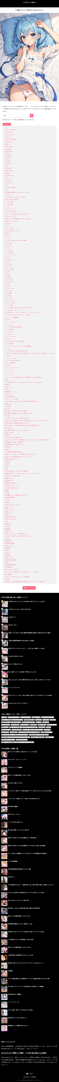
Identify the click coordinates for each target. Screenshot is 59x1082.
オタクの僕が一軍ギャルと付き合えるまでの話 (19, 307)
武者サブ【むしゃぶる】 (12, 504)
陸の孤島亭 (8, 574)
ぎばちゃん (8, 233)
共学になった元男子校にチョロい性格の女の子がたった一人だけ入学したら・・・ (29, 420)
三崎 (6, 380)
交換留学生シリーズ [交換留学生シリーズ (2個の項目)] (46, 732)
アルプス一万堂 (9, 303)
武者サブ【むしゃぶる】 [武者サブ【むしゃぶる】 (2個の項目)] (8, 739)
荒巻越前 (7, 548)
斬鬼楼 (7, 490)
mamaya (7, 158)
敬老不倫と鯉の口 (10, 483)
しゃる (7, 238)
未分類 (7, 500)
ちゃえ (7, 247)
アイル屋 (7, 295)
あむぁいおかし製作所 (11, 199)
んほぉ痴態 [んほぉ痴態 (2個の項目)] (14, 732)
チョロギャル (9, 334)
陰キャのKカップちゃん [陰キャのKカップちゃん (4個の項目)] (29, 722)
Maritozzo (8, 161)
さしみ (7, 235)
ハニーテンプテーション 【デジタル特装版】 (18, 346)
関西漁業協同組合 (10, 565)
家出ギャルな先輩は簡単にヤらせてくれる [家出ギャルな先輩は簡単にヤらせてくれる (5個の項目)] (12, 719)
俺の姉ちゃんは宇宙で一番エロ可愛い (16, 411)
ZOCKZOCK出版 (10, 187)
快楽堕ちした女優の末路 (12, 476)
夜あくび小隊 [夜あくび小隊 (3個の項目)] (42, 724)
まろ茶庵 (7, 276)
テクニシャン (9, 339)
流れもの (7, 514)
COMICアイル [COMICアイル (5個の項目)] (36, 717)
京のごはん (8, 394)
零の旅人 (7, 579)
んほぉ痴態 (8, 293)
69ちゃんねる (9, 134)
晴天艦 (7, 493)
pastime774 (8, 168)
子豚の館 (7, 447)
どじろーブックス (10, 255)
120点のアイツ (9, 132)
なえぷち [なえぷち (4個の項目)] (39, 719)
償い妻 (7, 416)
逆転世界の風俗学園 (11, 560)
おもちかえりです (10, 216)
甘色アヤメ (8, 531)
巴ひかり (7, 466)
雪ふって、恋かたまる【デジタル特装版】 (17, 577)
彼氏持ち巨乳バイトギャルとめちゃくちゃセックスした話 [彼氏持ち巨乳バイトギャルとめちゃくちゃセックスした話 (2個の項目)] (16, 737)
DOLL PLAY (8, 146)
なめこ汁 (7, 262)
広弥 (6, 468)
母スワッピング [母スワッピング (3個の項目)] (52, 724)
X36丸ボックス (9, 182)
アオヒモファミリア (11, 300)
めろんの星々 (9, 279)
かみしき (7, 226)
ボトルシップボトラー (11, 368)
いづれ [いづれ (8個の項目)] (4, 717)
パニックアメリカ (10, 358)
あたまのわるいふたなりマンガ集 (15, 197)
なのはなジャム (9, 259)
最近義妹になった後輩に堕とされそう (16, 495)
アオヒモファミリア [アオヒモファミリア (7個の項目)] (14, 717)
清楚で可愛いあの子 (11, 517)
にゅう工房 (8, 264)
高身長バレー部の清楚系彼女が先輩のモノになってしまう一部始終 (24, 581)
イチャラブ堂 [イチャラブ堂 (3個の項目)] (15, 724)
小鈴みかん (8, 461)
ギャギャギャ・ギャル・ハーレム (15, 310)
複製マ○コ (8, 553)
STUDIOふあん (9, 175)
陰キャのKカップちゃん (12, 569)
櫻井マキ (7, 502)
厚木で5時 (8, 428)
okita (6, 166)
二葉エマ (7, 389)
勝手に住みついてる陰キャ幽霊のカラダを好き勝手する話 (22, 425)
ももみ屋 (7, 286)
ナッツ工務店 (9, 343)
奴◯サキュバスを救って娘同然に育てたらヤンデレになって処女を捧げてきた (28, 440)
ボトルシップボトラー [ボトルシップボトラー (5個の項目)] (48, 717)
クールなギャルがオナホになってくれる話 (17, 315)
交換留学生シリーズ (11, 392)
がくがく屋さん (9, 228)
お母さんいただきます (11, 221)
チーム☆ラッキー (10, 336)
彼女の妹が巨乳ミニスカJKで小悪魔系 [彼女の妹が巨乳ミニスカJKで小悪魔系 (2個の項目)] (39, 734)
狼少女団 (7, 526)
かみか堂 (7, 223)
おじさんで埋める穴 (11, 211)
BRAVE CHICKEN (10, 139)
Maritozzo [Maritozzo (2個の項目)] (42, 727)
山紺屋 (7, 464)
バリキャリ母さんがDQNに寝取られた (16, 351)
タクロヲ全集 (9, 329)
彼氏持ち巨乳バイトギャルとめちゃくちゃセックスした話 (22, 473)
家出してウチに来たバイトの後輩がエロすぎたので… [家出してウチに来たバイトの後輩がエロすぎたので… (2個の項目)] (15, 734)
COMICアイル (9, 142)
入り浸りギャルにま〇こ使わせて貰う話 (17, 418)
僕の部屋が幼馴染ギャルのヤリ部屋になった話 (19, 413)
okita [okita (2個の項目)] (49, 727)
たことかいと (9, 243)
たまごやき (8, 245)
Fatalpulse (8, 149)
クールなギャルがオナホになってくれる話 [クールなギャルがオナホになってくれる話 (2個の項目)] (29, 732)
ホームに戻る (29, 588)
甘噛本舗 (7, 529)
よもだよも (8, 291)
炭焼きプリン (9, 524)
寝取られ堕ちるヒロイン (12, 459)
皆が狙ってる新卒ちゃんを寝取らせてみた (17, 536)
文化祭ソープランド (11, 485)
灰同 (6, 521)
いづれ (7, 207)
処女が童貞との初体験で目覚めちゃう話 (17, 423)
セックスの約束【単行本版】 (13, 327)
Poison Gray (8, 170)
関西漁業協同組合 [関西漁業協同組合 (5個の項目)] (29, 719)
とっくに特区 (9, 252)
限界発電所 (8, 567)
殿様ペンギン (9, 507)
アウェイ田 (8, 298)
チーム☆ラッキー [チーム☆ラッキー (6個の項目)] (26, 717)
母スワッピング (9, 509)
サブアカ (7, 319)
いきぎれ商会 (9, 202)
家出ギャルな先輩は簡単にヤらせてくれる (17, 456)
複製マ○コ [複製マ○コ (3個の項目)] (5, 727)
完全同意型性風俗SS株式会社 (14, 452)
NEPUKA (8, 163)
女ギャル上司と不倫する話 (13, 437)
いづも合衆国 (9, 204)
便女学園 (7, 406)
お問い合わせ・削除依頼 (29, 1077)
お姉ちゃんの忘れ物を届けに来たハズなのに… (19, 218)
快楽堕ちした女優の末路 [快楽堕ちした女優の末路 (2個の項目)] (38, 737)
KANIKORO (8, 156)
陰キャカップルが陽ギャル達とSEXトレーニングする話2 (22, 572)
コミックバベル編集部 (11, 317)
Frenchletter (8, 151)
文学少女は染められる (11, 488)
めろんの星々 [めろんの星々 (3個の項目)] (6, 724)
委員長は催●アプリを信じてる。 (14, 444)
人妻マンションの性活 (11, 399)
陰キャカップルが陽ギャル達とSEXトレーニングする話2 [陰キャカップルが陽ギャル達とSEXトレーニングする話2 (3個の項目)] (23, 727)
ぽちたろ (7, 271)
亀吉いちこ (8, 387)
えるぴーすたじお (10, 209)
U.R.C (7, 178)
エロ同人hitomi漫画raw (29, 2)
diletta (7, 144)
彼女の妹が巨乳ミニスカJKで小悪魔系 (16, 471)
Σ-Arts (7, 190)
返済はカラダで (9, 557)
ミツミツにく (9, 372)
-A (6, 127)
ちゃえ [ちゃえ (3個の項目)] (39, 722)
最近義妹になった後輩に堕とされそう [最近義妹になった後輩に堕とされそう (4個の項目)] (11, 722)
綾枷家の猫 (8, 541)
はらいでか (8, 267)
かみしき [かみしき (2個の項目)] (47, 729)
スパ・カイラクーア (11, 322)
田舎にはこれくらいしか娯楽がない (15, 533)
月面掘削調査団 (9, 497)
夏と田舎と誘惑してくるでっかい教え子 (17, 430)
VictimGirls (8, 180)
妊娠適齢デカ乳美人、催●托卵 (14, 442)
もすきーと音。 (9, 281)
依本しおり (8, 404)
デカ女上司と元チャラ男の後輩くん (15, 341)
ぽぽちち (7, 274)
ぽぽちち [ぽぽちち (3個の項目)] (46, 722)
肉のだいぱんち (9, 545)
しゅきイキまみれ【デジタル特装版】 (16, 240)
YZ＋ (6, 185)
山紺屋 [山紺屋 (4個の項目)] (53, 719)
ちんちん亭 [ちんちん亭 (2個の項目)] (5, 732)
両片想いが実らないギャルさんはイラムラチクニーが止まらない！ (24, 382)
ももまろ (7, 283)
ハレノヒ (7, 348)
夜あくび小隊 (9, 432)
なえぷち (7, 257)
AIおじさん (8, 137)
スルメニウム (9, 324)
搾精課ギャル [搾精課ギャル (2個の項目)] (50, 737)
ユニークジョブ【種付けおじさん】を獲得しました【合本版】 (23, 377)
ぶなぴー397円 (9, 269)
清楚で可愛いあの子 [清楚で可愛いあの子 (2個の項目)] (22, 739)
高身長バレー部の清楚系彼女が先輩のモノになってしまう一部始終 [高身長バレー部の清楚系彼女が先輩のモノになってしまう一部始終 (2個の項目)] (18, 742)
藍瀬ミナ (7, 550)
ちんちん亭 (8, 250)
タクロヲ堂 (8, 331)
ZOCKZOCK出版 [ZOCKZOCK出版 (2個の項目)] (17, 729)
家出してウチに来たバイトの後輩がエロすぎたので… (21, 454)
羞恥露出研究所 (9, 543)
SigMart (7, 173)
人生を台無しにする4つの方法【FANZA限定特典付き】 (21, 401)
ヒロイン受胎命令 (10, 363)
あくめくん (8, 194)
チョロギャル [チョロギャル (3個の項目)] (25, 724)
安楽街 (7, 449)
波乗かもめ (8, 512)
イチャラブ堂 (9, 305)
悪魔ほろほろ (9, 478)
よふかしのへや (9, 288)
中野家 (7, 384)
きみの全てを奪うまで (11, 231)
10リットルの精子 (10, 130)
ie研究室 (7, 154)
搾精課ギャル (9, 480)
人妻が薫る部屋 (9, 396)
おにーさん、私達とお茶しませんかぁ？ (17, 214)
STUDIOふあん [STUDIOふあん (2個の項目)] (6, 729)
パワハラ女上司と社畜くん (13, 360)
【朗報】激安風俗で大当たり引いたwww (17, 192)
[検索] (31, 115)
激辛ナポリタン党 (10, 519)
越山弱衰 (7, 555)
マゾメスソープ (9, 370)
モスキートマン (9, 375)
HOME (29, 1074)
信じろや (7, 408)
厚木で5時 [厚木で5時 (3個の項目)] (33, 724)
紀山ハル (7, 538)
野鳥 (6, 562)
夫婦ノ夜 (7, 435)
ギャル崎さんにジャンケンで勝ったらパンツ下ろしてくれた (22, 312)
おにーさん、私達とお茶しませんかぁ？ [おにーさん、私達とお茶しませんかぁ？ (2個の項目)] (33, 729)
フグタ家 (7, 365)
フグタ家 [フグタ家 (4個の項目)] (46, 719)
